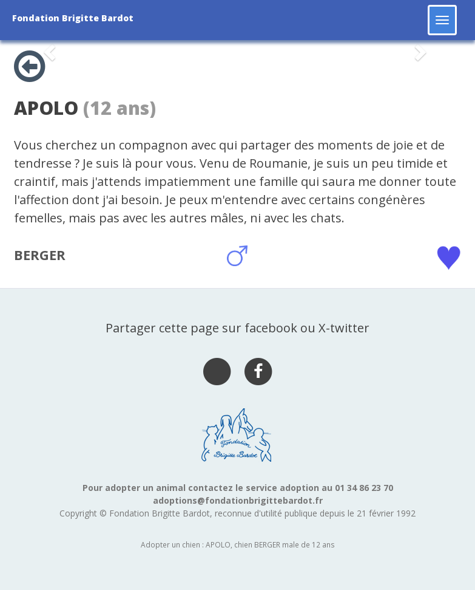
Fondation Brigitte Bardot (72, 18)
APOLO (46, 107)
